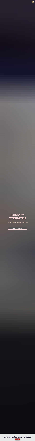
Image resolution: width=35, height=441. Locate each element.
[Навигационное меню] (33, 1)
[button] (17, 228)
